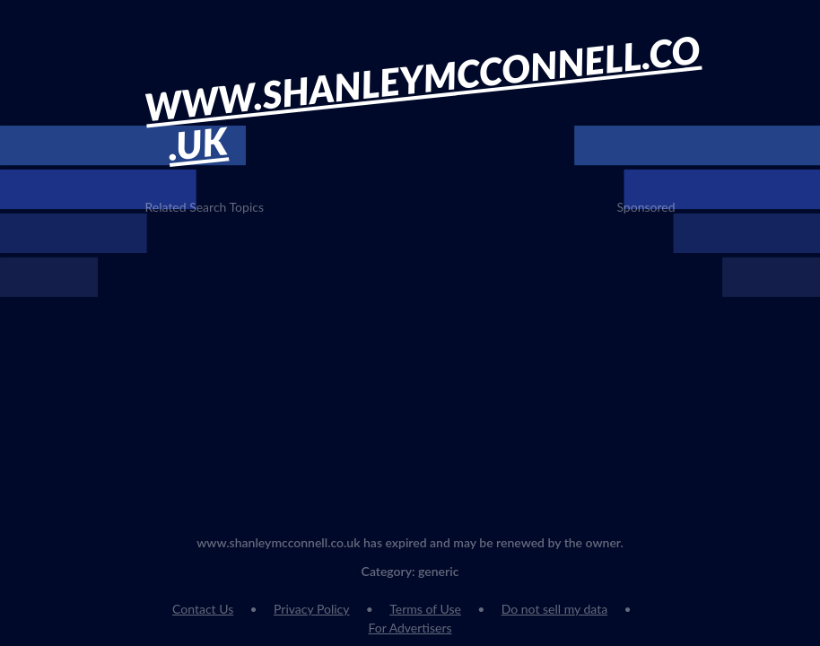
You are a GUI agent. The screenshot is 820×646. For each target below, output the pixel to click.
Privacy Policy (311, 608)
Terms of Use (425, 608)
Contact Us (202, 608)
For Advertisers (409, 627)
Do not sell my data (554, 608)
